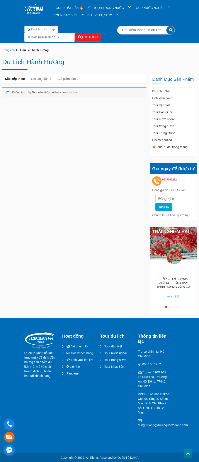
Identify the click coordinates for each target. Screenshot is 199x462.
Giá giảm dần (67, 79)
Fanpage (72, 373)
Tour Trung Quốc (163, 133)
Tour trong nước (163, 126)
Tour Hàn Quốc (162, 112)
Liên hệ (73, 366)
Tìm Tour (88, 37)
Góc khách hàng (79, 353)
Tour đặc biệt (161, 105)
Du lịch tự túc (161, 91)
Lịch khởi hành (162, 98)
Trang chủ (8, 50)
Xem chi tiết (173, 296)
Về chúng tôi (77, 346)
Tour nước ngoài (163, 119)
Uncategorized (162, 140)
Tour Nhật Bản (114, 366)
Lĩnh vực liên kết (79, 360)
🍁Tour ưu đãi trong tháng (169, 147)
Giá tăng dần (39, 79)
